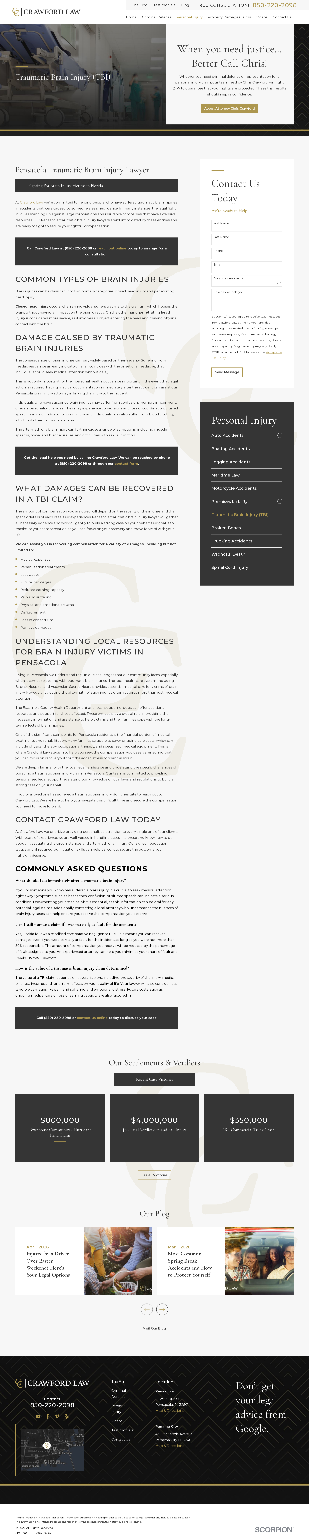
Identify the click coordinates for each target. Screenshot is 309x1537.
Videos (117, 1421)
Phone (218, 251)
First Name (221, 223)
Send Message (227, 372)
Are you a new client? (228, 278)
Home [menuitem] (131, 17)
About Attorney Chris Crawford (229, 108)
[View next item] (162, 1309)
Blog (185, 5)
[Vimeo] (57, 1416)
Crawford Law (31, 202)
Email (217, 264)
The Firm (139, 5)
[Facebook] (47, 1416)
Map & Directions (169, 1411)
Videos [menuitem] (262, 17)
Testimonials (164, 5)
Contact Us (120, 1439)
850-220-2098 (275, 5)
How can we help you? (229, 292)
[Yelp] (66, 1416)
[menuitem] (243, 435)
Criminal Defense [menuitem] (157, 17)
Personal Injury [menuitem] (190, 17)
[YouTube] (38, 1416)
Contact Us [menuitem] (282, 17)
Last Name (221, 237)
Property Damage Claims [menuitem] (229, 17)
